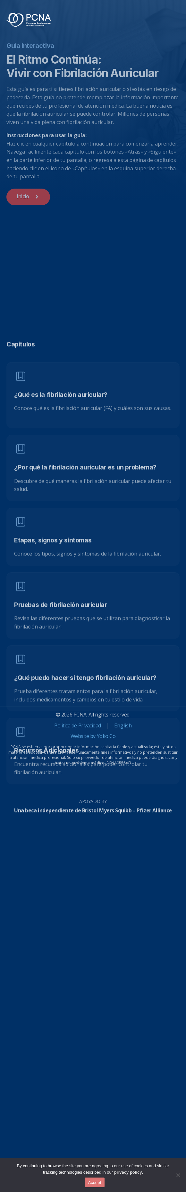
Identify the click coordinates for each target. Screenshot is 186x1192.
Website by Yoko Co (93, 736)
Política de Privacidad (77, 725)
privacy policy (128, 1172)
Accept (94, 1182)
